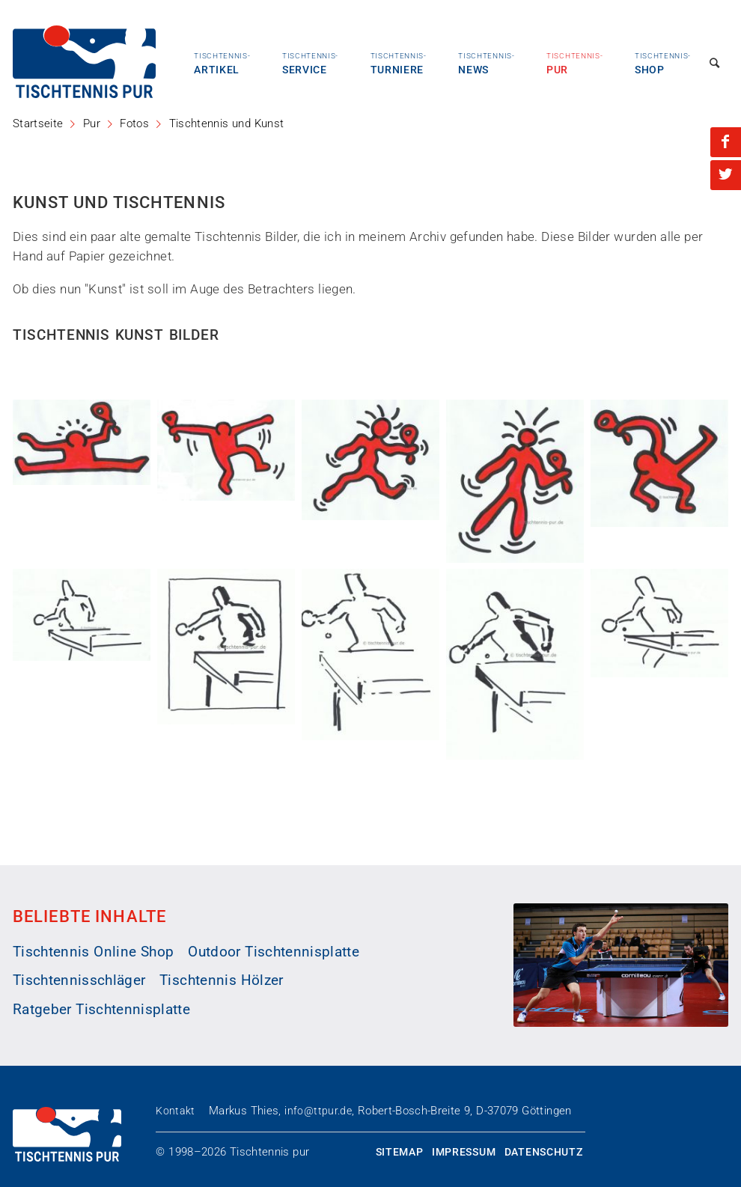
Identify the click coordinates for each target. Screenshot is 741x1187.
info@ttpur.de (317, 1111)
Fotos (134, 123)
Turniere (398, 63)
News (486, 63)
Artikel (222, 63)
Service (310, 63)
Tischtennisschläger (79, 980)
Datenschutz (543, 1152)
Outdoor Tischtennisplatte (273, 952)
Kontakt (175, 1111)
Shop (663, 63)
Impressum (463, 1152)
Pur (574, 63)
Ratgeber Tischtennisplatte (101, 1009)
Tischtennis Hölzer (221, 980)
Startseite (38, 123)
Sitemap (400, 1152)
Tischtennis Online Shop (93, 952)
